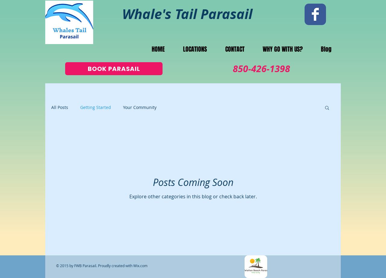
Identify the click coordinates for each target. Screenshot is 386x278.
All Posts (59, 107)
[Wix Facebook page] (315, 14)
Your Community (140, 107)
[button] (327, 108)
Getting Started (95, 107)
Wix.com (140, 265)
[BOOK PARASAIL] (114, 68)
